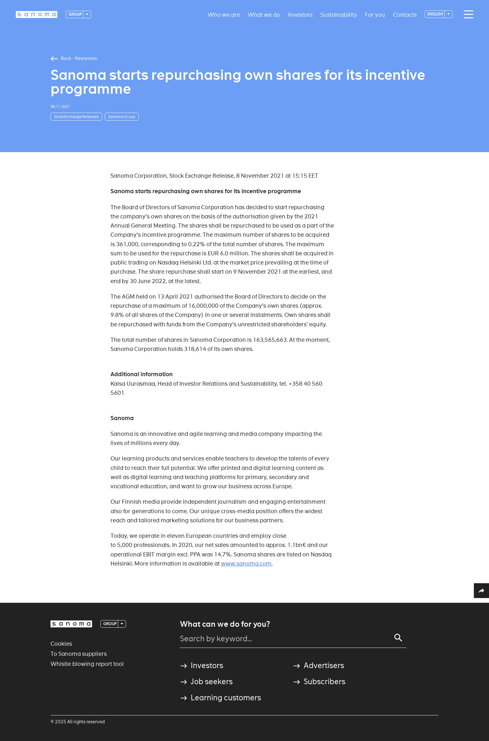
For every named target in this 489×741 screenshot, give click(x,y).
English (435, 14)
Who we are (224, 14)
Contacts (405, 14)
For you (375, 14)
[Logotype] (36, 14)
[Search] (398, 638)
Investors (300, 14)
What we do (264, 14)
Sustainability (338, 14)
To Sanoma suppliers (79, 653)
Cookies (61, 643)
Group (75, 14)
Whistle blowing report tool (87, 663)
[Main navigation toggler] (467, 14)
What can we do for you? (225, 624)
